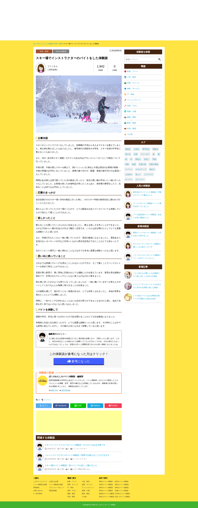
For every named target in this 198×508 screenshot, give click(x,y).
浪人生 (128, 154)
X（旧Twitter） (38, 493)
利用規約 (36, 487)
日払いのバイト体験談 (122, 497)
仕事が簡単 (153, 164)
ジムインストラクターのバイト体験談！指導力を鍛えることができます (77, 455)
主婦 (135, 154)
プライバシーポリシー (56, 487)
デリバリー (140, 179)
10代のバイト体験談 (106, 484)
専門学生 (146, 149)
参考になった (80, 361)
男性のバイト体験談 (106, 481)
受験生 (155, 149)
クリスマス (148, 174)
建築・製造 (130, 117)
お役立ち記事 (53, 481)
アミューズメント (132, 100)
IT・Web (129, 94)
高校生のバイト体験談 (106, 493)
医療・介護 (130, 111)
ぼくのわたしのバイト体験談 (105, 505)
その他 (128, 134)
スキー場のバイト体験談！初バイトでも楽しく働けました (71, 465)
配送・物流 (130, 123)
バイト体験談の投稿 (56, 484)
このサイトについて (40, 481)
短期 (134, 164)
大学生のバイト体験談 (122, 493)
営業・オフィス (132, 83)
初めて (152, 169)
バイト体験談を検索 (40, 484)
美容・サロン (131, 106)
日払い (146, 159)
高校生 (128, 149)
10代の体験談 (61, 51)
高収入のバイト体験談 (106, 497)
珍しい (138, 174)
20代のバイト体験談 (122, 484)
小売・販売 (130, 77)
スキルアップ (141, 169)
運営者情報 (65, 390)
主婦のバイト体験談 (121, 490)
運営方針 (54, 390)
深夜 (127, 164)
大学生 (136, 149)
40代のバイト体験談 (122, 487)
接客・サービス (132, 89)
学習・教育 (44, 51)
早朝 (154, 159)
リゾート (47, 400)
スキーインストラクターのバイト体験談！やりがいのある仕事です (75, 445)
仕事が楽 (142, 164)
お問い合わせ (37, 490)
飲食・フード (131, 71)
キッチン (128, 179)
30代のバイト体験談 (106, 487)
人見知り (128, 174)
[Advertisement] (79, 422)
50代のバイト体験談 (106, 490)
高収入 (138, 159)
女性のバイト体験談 (121, 481)
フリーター (145, 154)
